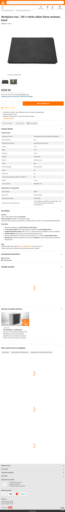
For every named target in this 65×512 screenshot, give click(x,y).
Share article (19, 123)
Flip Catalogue (32, 123)
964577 (21, 246)
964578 (29, 246)
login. (31, 96)
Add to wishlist (7, 123)
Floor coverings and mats (7, 10)
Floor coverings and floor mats (23, 10)
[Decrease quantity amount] (3, 103)
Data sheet (5, 258)
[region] (32, 82)
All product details (8, 118)
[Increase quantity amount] (19, 103)
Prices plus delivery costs (22, 94)
